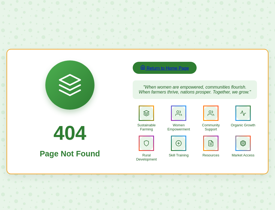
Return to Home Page (164, 68)
